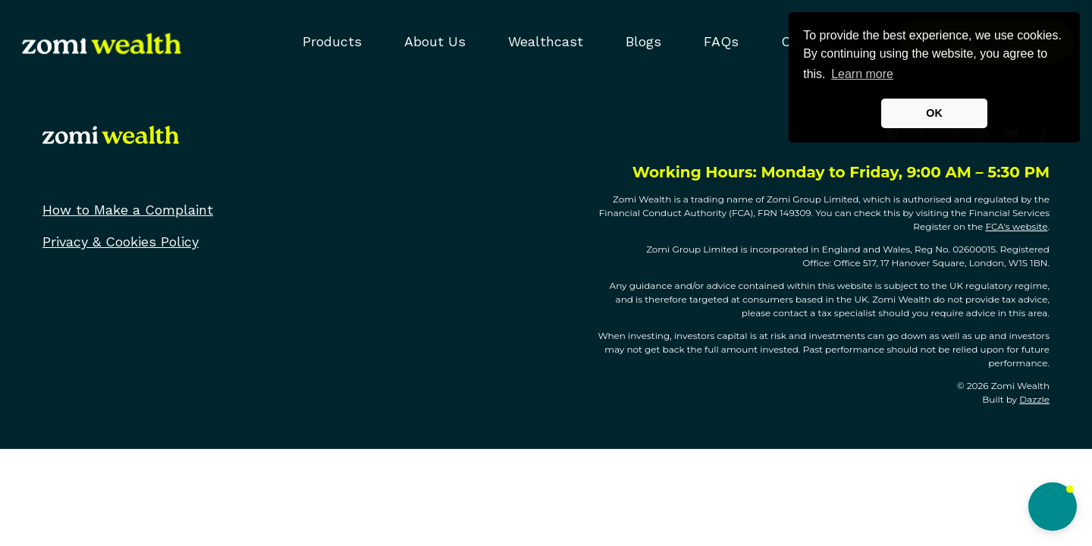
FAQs (721, 41)
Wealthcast (545, 41)
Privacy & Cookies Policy (120, 241)
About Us (435, 41)
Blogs (643, 41)
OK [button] (934, 113)
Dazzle (1034, 399)
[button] (1052, 506)
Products (332, 41)
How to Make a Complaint (127, 210)
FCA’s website (1016, 226)
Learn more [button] (862, 73)
